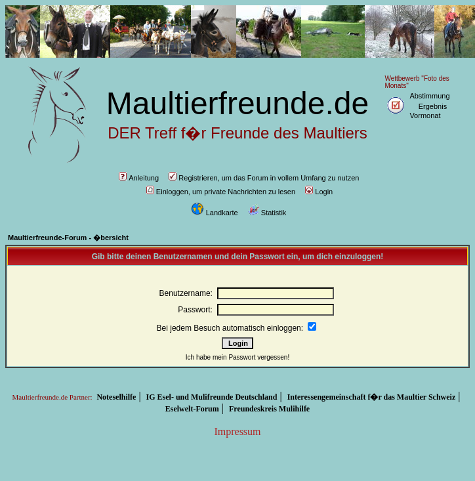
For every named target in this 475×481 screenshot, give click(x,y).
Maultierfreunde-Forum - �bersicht (68, 237)
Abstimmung (429, 96)
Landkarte (214, 213)
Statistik (267, 213)
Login (319, 192)
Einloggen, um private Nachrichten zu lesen (220, 192)
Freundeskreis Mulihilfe (269, 408)
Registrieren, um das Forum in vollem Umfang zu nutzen (264, 178)
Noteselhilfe (116, 397)
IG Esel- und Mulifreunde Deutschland (212, 397)
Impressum (237, 431)
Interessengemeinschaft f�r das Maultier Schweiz (371, 397)
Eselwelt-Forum (192, 408)
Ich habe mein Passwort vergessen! (237, 357)
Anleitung (139, 178)
